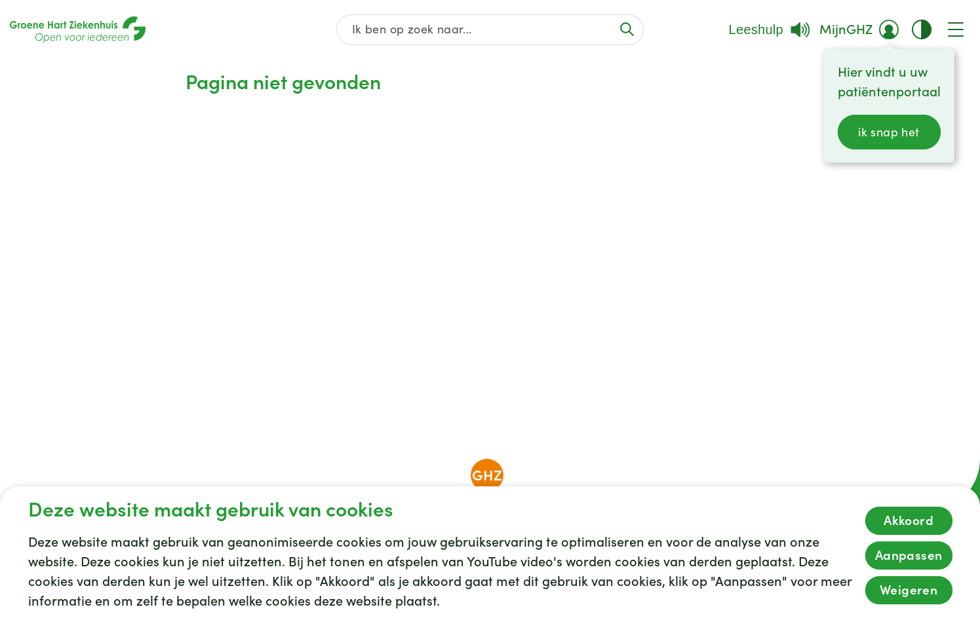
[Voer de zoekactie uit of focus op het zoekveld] (627, 29)
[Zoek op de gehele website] (489, 29)
